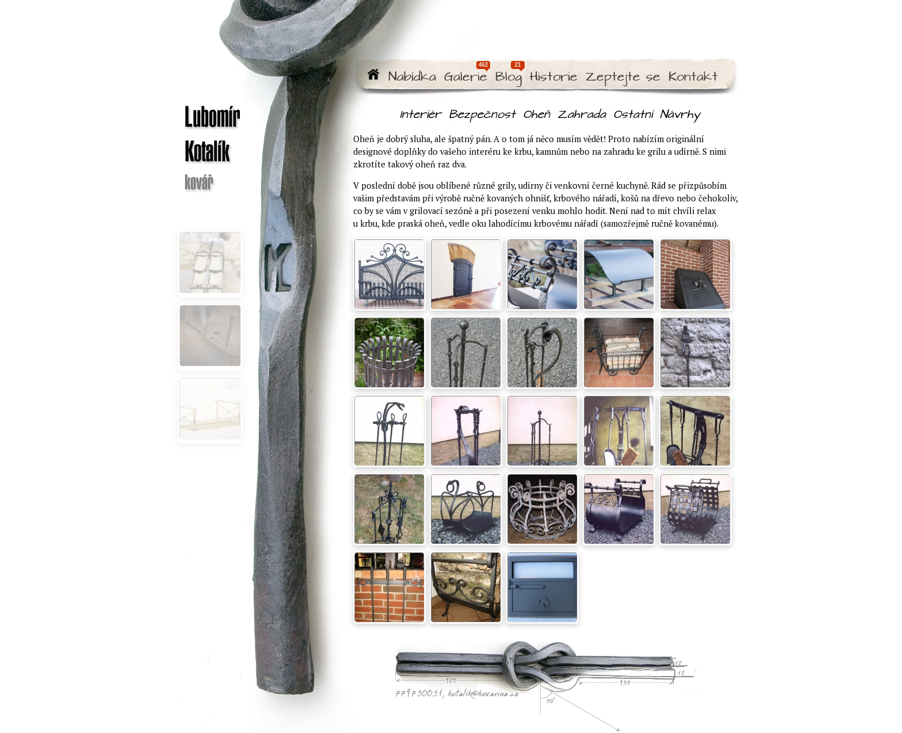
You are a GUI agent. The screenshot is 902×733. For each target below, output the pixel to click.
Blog (508, 77)
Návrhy (680, 114)
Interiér (420, 114)
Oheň (536, 114)
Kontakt (693, 77)
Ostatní (632, 114)
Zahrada (581, 114)
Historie (554, 77)
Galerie (465, 77)
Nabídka (412, 77)
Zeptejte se (623, 77)
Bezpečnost (482, 114)
